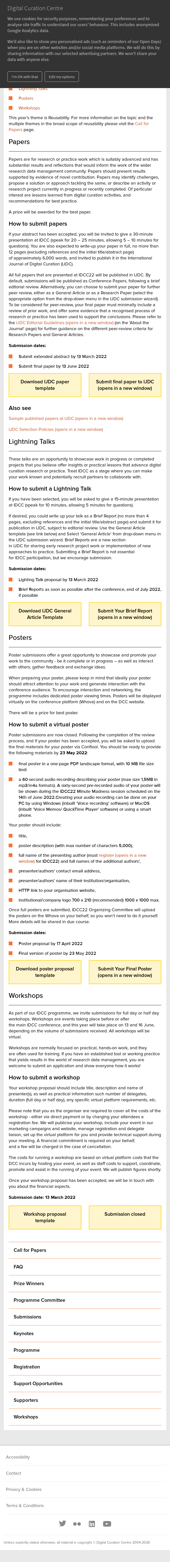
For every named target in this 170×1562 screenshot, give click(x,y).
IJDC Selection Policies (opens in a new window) (56, 429)
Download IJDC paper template (45, 385)
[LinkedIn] (91, 1524)
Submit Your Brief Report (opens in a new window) (125, 614)
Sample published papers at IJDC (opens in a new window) (66, 418)
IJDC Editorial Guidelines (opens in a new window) (64, 323)
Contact (13, 1473)
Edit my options (62, 76)
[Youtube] (106, 1524)
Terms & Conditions (25, 1506)
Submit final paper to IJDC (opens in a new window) (125, 385)
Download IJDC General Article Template (45, 614)
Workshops (29, 108)
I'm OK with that (25, 76)
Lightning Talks (33, 89)
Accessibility (18, 1457)
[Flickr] (77, 1524)
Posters (26, 98)
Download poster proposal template (45, 972)
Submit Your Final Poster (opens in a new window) (125, 972)
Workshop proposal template (45, 1217)
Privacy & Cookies (23, 1489)
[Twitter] (63, 1524)
